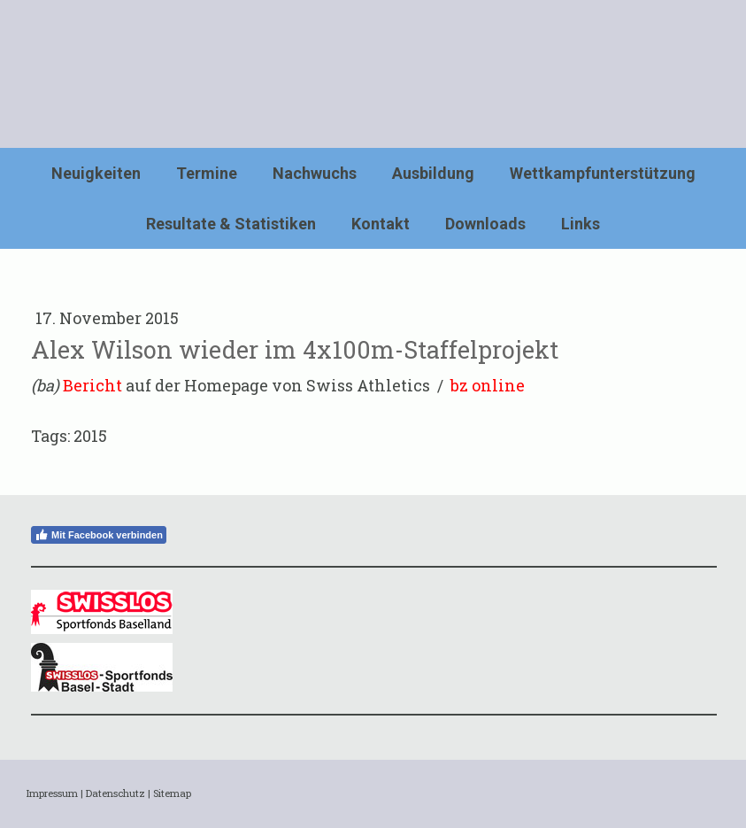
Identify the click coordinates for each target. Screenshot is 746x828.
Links (580, 223)
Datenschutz (115, 793)
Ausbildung (433, 173)
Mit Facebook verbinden (99, 535)
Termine (206, 173)
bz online (487, 385)
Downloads (485, 223)
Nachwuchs (315, 173)
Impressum (52, 793)
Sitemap (172, 793)
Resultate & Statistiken (231, 223)
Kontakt (380, 223)
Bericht (92, 385)
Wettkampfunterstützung (603, 173)
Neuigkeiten (96, 173)
